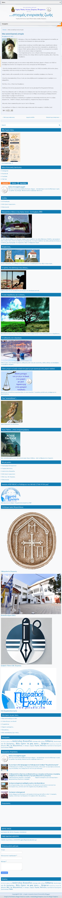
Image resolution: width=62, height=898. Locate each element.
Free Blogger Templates (52, 896)
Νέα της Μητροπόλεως (14, 746)
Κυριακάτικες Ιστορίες (54, 743)
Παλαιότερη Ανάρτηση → (53, 117)
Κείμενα (45, 743)
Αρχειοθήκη (23, 183)
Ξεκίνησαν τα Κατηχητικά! (17, 792)
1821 (2, 741)
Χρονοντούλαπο (5, 747)
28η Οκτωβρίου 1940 (7, 741)
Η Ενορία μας (6, 201)
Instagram (5, 171)
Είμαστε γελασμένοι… (8, 727)
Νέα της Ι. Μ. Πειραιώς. (8, 477)
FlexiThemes (12, 896)
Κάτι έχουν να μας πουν (8, 474)
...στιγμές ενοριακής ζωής (31, 14)
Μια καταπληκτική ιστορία (13, 34)
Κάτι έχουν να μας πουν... (9, 204)
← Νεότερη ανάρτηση (8, 117)
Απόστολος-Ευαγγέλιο (8, 471)
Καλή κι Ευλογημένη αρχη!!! (16, 187)
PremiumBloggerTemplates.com (38, 896)
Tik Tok (4, 179)
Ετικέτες (14, 183)
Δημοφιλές (5, 183)
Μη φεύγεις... (5, 730)
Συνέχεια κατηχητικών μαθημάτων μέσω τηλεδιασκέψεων (27, 783)
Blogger (47, 894)
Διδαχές (43, 741)
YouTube (4, 176)
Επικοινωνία (5, 207)
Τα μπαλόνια (5, 724)
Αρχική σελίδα (30, 117)
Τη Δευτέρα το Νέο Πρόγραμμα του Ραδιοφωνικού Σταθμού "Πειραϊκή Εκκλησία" (33, 765)
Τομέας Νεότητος (7, 468)
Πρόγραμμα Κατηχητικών (9, 465)
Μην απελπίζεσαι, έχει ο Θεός (10, 732)
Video (11, 747)
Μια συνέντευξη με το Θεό (9, 718)
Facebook (5, 173)
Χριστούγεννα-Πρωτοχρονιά (54, 745)
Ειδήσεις (49, 741)
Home (4, 30)
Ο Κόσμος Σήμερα (28, 745)
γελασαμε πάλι (36, 741)
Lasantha (27, 896)
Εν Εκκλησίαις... (9, 744)
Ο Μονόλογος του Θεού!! (9, 721)
